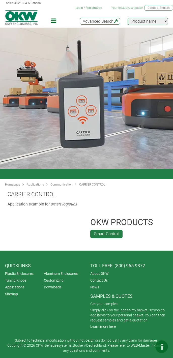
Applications (35, 184)
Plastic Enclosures (19, 274)
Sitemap (11, 294)
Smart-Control (106, 233)
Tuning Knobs (15, 280)
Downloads (53, 287)
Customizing (54, 280)
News (94, 287)
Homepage (12, 184)
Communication (61, 184)
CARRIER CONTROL (92, 184)
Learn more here (103, 326)
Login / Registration (88, 8)
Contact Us (99, 280)
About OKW (99, 274)
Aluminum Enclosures (61, 274)
